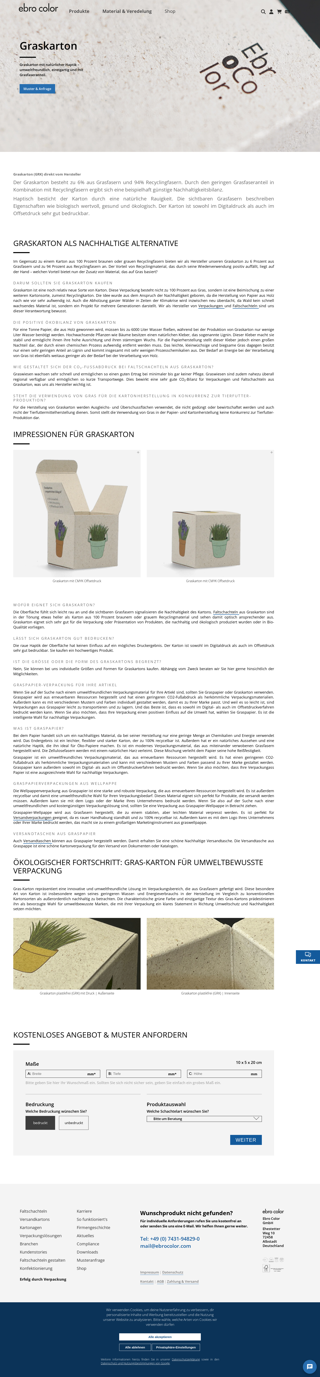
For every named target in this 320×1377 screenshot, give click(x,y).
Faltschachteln (258, 305)
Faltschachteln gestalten (45, 1260)
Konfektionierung (39, 1268)
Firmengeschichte (96, 1227)
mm (92, 1074)
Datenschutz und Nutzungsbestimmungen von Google (135, 1363)
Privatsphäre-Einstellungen (176, 1347)
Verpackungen (225, 305)
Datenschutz (175, 1272)
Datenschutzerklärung (186, 1359)
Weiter (243, 1140)
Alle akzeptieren (160, 1337)
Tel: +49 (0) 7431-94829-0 (173, 1243)
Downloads (90, 1252)
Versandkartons (38, 1219)
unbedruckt (77, 1123)
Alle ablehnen (135, 1347)
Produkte (83, 11)
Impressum (152, 1272)
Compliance (91, 1244)
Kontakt (150, 1281)
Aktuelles (88, 1236)
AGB (163, 1281)
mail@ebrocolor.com (168, 1251)
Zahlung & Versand (186, 1281)
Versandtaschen (40, 842)
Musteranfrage (94, 1260)
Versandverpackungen (36, 819)
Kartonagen (34, 1227)
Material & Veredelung (131, 11)
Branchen (32, 1244)
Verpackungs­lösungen (44, 1236)
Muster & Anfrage (37, 89)
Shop (174, 11)
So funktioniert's (95, 1219)
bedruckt (43, 1123)
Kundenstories (36, 1252)
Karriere (87, 1211)
